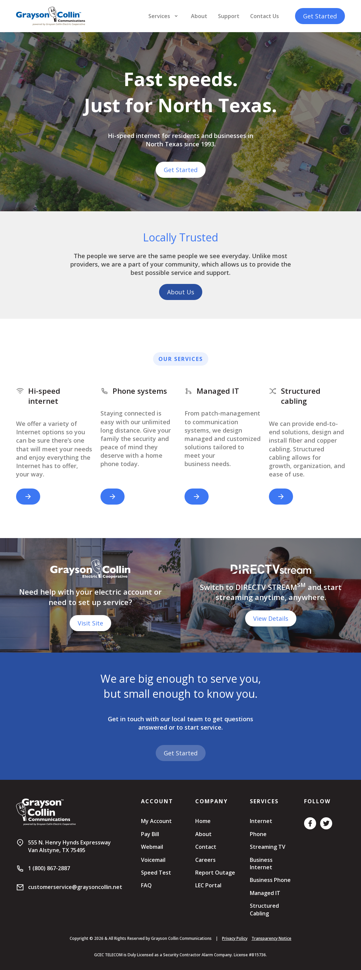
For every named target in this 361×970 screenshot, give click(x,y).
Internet (261, 821)
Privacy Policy (234, 938)
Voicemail (153, 860)
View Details (270, 618)
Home (203, 821)
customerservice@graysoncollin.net (75, 887)
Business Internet (261, 863)
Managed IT (265, 893)
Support (228, 16)
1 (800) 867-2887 (49, 868)
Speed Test (156, 872)
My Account (156, 821)
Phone (258, 834)
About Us (180, 292)
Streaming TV (267, 846)
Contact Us (264, 16)
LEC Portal (208, 885)
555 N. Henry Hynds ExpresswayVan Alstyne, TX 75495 (69, 846)
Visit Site (90, 623)
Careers (205, 860)
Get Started (320, 16)
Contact (205, 846)
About (199, 16)
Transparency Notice (271, 938)
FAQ (146, 885)
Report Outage (215, 872)
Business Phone (270, 880)
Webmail (152, 846)
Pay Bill (150, 834)
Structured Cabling (264, 909)
